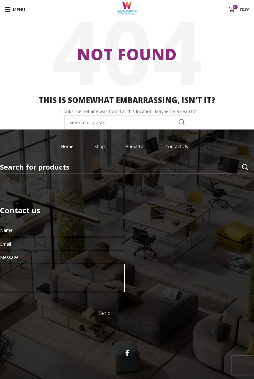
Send (104, 313)
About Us (135, 146)
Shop (99, 146)
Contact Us (176, 146)
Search (182, 122)
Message (11, 257)
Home (67, 146)
